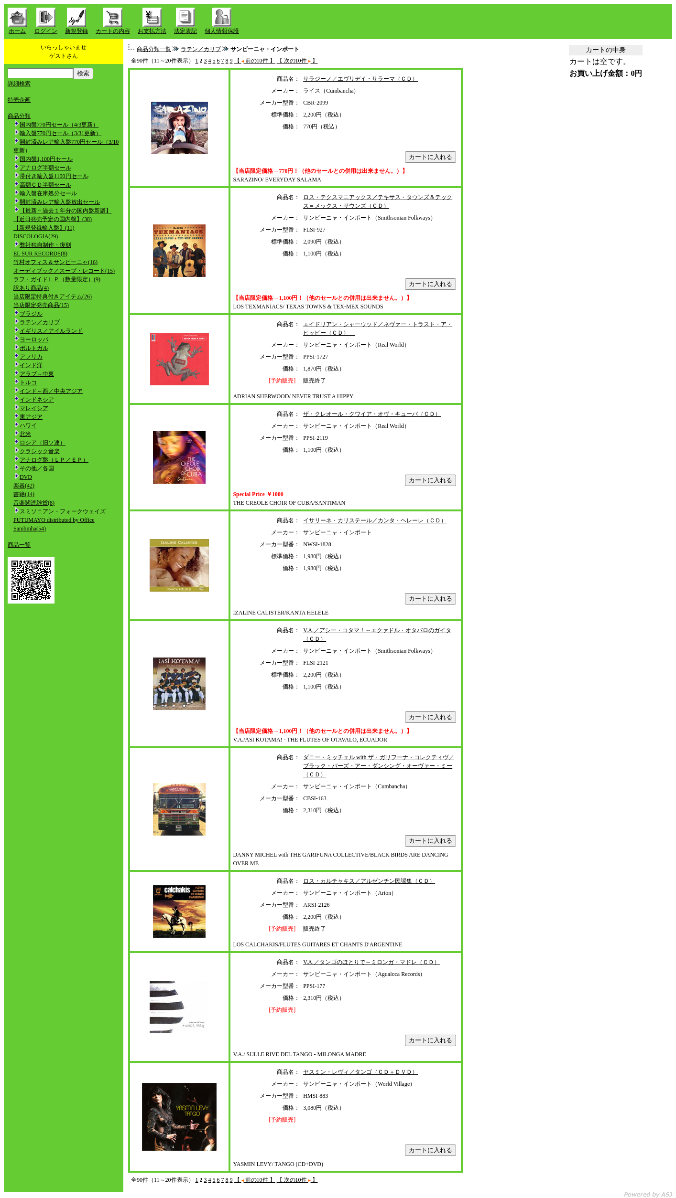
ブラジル (31, 313)
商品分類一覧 (154, 49)
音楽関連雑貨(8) (34, 502)
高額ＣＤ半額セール (45, 184)
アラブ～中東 (37, 374)
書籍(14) (23, 494)
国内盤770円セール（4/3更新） (59, 124)
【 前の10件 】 (254, 60)
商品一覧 (19, 544)
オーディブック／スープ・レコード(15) (64, 270)
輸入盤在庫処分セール (48, 193)
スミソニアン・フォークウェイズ (63, 511)
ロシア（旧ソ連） (42, 442)
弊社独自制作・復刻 (45, 245)
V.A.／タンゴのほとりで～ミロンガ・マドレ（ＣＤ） (371, 962)
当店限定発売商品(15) (41, 305)
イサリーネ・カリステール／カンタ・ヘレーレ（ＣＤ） (375, 520)
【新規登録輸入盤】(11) (44, 227)
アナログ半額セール (45, 167)
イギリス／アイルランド (51, 331)
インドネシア (37, 399)
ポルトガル (34, 348)
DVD (26, 477)
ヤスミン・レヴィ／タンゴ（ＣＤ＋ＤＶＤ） (360, 1072)
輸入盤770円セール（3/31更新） (60, 133)
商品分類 (19, 116)
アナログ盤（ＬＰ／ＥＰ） (54, 459)
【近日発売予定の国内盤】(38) (52, 219)
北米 (25, 434)
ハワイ (28, 425)
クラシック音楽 (40, 451)
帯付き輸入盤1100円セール (54, 176)
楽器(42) (23, 485)
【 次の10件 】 (297, 60)
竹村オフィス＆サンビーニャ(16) (55, 262)
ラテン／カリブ (40, 322)
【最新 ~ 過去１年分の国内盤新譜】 (66, 210)
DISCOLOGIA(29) (35, 236)
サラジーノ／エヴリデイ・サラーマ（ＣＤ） (360, 78)
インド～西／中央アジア (51, 391)
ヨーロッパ (34, 339)
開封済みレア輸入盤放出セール (60, 202)
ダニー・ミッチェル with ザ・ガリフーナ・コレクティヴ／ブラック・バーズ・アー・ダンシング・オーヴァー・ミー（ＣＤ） (378, 766)
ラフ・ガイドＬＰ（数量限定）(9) (56, 279)
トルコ (28, 382)
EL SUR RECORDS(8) (40, 253)
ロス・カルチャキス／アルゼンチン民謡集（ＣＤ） (369, 881)
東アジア (31, 416)
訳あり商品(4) (31, 288)
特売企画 (19, 99)
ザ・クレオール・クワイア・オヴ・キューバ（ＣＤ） (372, 414)
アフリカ (31, 356)
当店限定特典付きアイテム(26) (52, 296)
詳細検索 (19, 83)
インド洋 (31, 365)
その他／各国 (37, 468)
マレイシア (34, 408)
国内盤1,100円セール (46, 159)
